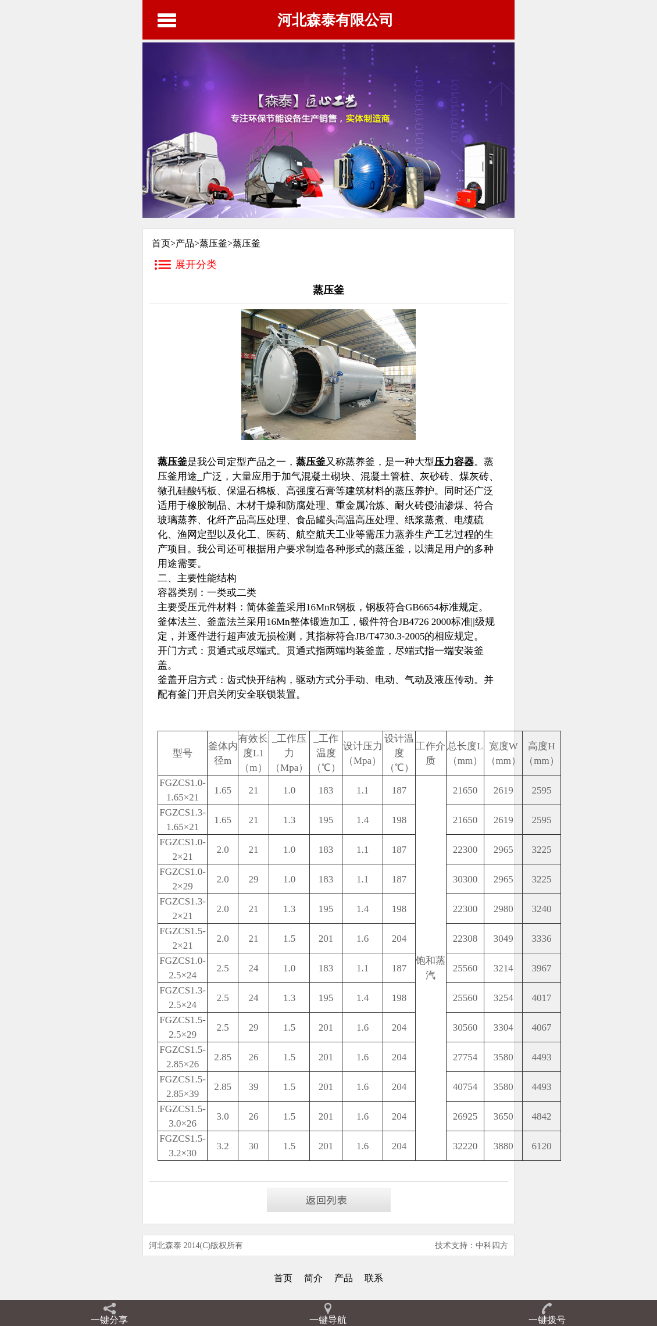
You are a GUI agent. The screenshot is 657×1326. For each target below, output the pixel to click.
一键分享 (109, 1320)
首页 (283, 1278)
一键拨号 (547, 1320)
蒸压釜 (213, 243)
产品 (185, 243)
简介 (313, 1278)
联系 (374, 1278)
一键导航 (328, 1320)
